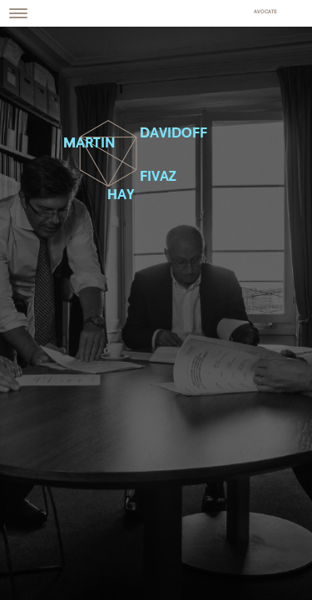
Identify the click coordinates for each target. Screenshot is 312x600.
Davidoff (173, 134)
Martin (89, 144)
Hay (121, 195)
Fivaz (158, 177)
